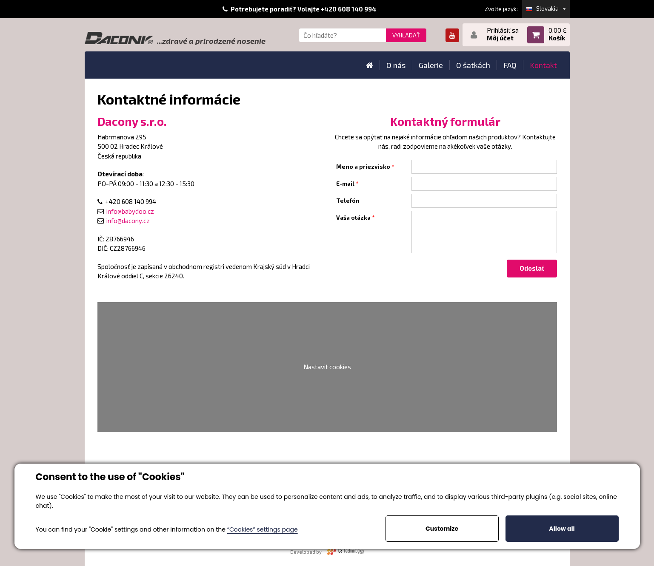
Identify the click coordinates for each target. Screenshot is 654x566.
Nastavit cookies (327, 367)
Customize (442, 528)
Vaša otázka (353, 217)
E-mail (345, 183)
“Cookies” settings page (262, 529)
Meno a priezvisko (363, 166)
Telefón (348, 200)
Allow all (561, 528)
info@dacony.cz (128, 220)
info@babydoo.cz (130, 211)
